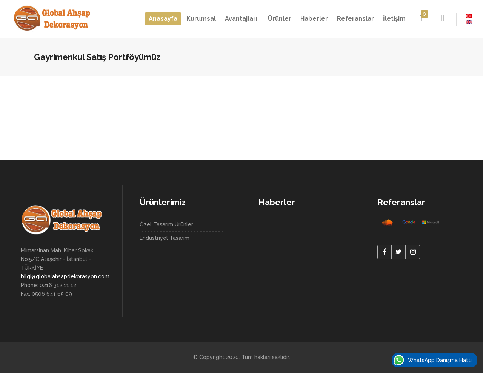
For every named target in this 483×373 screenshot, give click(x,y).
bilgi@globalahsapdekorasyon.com (65, 276)
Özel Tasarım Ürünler (166, 224)
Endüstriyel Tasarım (164, 238)
